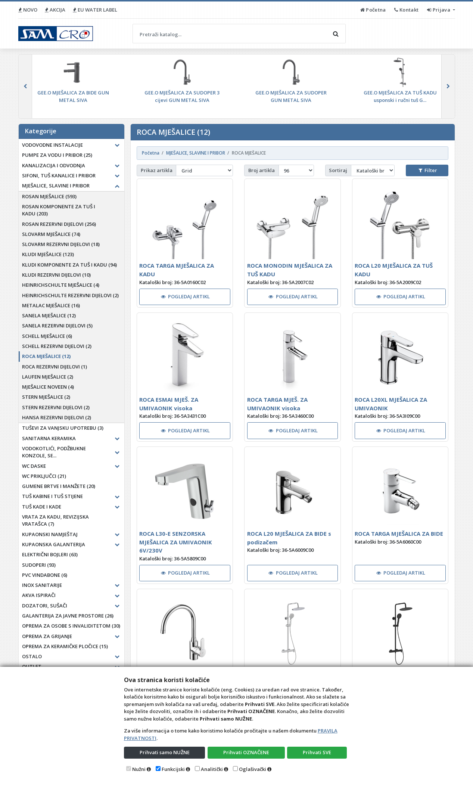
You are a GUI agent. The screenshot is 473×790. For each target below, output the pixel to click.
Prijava (439, 9)
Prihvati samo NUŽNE (165, 752)
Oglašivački (252, 769)
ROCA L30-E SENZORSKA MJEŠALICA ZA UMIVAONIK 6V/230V (175, 542)
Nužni (139, 769)
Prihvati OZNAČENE (246, 752)
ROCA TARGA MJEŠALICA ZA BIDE (399, 533)
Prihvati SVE (317, 752)
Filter (427, 170)
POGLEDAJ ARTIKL (185, 296)
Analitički (212, 769)
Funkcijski (173, 769)
